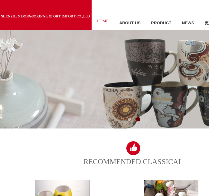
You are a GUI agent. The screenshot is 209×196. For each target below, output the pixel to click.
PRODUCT (161, 22)
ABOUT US (130, 22)
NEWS (188, 22)
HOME (103, 21)
